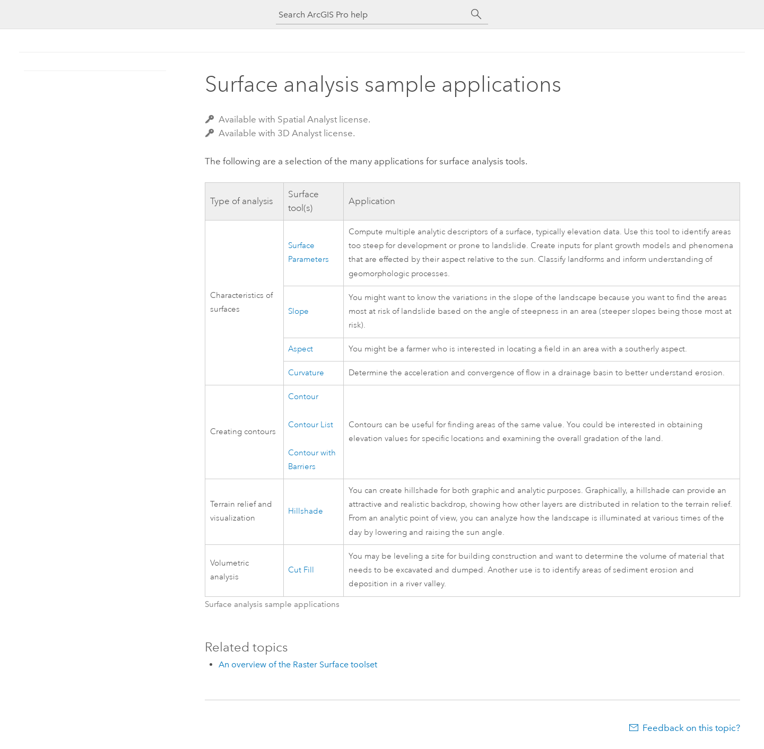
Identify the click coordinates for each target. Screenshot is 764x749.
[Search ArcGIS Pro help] (371, 14)
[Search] (476, 14)
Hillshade (305, 511)
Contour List (310, 425)
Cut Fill (301, 570)
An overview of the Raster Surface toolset (298, 664)
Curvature (306, 373)
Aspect (300, 349)
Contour (303, 397)
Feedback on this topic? (691, 727)
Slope (298, 311)
